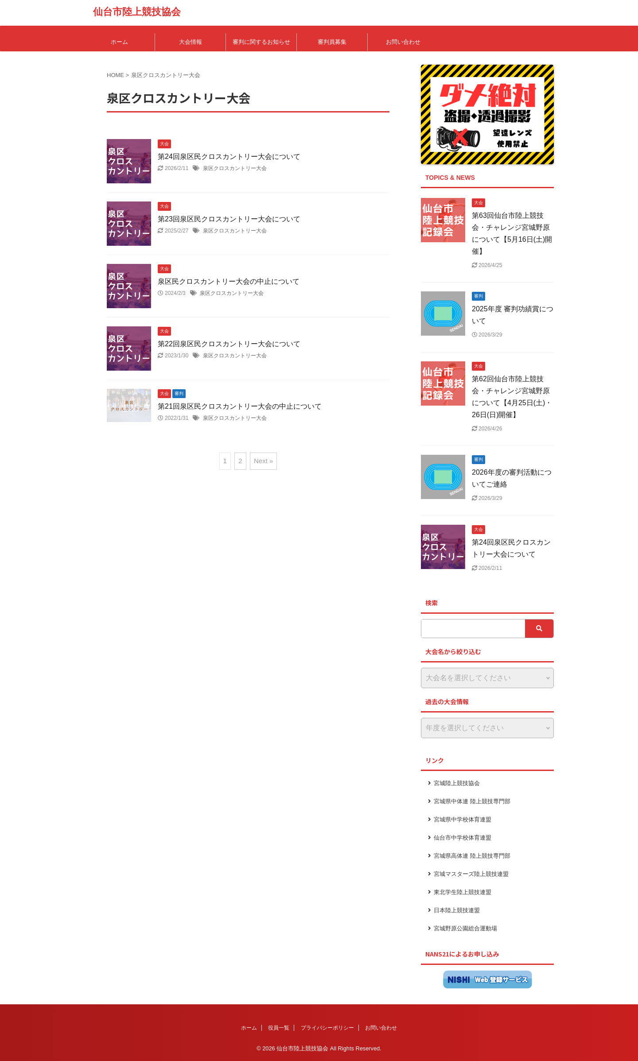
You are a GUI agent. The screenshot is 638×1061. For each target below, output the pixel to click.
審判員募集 (332, 42)
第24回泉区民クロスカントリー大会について (229, 156)
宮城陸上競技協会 (457, 783)
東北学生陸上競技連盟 (462, 892)
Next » (263, 461)
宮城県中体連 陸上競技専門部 (472, 801)
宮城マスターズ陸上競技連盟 (471, 874)
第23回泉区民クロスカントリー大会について (229, 219)
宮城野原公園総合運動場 (465, 928)
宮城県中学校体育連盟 (462, 819)
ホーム (119, 42)
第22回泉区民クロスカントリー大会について (229, 344)
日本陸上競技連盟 (457, 910)
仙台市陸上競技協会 (137, 11)
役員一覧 (278, 1028)
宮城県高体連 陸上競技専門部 (472, 855)
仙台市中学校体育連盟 (462, 837)
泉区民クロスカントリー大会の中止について (229, 281)
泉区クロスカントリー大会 (235, 168)
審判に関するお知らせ (261, 42)
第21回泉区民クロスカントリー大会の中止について (240, 406)
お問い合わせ (403, 42)
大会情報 (190, 42)
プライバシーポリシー (327, 1028)
